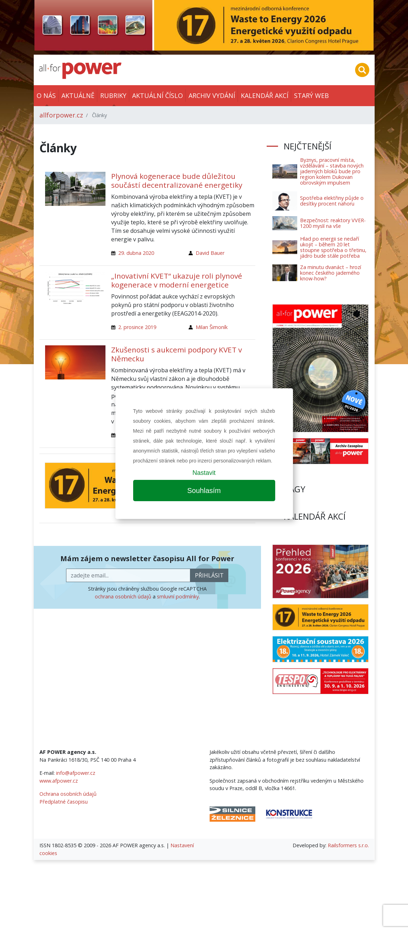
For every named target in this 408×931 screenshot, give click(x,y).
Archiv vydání (212, 95)
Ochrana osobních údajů (68, 793)
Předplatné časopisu (63, 801)
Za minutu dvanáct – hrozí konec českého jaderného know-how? (330, 273)
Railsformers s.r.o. (348, 845)
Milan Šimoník (212, 327)
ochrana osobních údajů (123, 596)
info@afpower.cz (75, 773)
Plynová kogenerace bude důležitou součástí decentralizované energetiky (176, 180)
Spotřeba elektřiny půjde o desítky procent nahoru (332, 201)
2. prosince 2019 (137, 327)
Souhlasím (204, 490)
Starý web (311, 95)
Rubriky (113, 95)
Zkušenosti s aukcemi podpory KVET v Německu (176, 354)
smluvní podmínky (178, 596)
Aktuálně (77, 95)
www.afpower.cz (58, 780)
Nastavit (204, 472)
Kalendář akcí (264, 95)
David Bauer (210, 253)
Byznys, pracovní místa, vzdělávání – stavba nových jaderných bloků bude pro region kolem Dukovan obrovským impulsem (332, 171)
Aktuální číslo (157, 95)
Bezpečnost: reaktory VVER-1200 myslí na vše (333, 223)
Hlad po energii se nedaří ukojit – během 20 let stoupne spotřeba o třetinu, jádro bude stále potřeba (333, 247)
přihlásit (209, 575)
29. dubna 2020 (136, 253)
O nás (46, 95)
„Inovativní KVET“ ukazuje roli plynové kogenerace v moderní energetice (176, 280)
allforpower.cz (61, 115)
